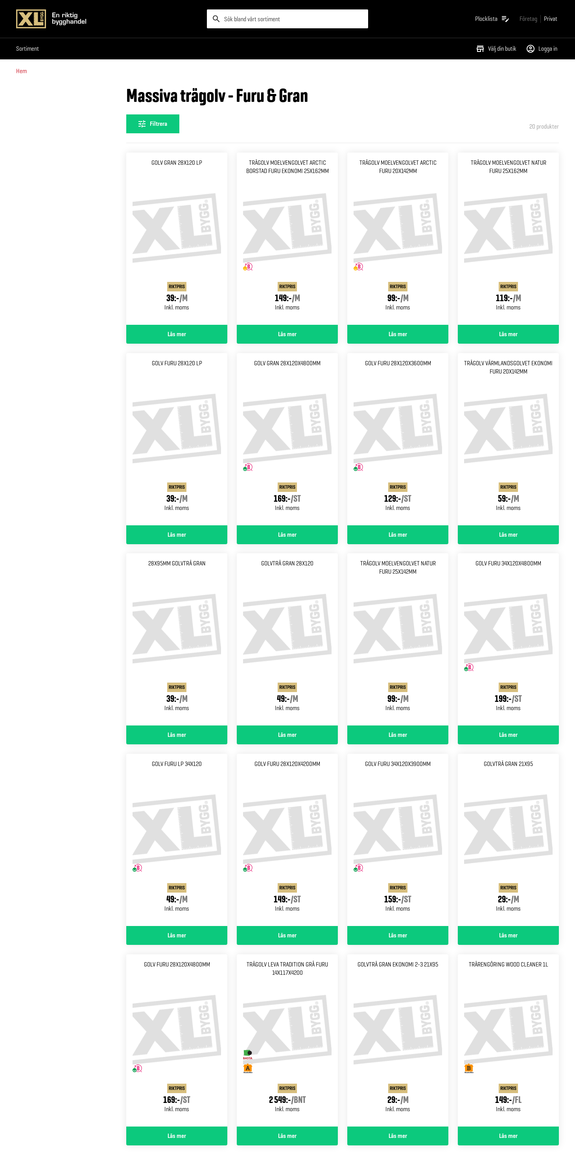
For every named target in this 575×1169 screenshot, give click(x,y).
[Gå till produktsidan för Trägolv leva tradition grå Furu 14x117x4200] (287, 1040)
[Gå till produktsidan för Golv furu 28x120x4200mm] (287, 840)
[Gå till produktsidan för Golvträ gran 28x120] (287, 639)
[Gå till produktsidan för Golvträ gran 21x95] (508, 840)
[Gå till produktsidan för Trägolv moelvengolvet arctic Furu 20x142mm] (397, 239)
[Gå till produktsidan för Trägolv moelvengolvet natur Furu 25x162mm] (508, 239)
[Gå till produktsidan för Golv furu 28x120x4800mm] (176, 1040)
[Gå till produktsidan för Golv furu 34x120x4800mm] (508, 639)
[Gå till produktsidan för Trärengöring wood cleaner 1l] (508, 1040)
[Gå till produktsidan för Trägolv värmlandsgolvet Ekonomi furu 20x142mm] (508, 439)
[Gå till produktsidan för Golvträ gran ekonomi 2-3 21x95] (397, 1040)
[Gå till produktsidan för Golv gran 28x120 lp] (176, 239)
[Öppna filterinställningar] (152, 123)
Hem (21, 71)
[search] (287, 18)
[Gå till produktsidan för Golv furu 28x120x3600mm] (397, 439)
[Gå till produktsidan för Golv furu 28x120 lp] (176, 439)
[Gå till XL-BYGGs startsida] (108, 18)
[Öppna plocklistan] (492, 18)
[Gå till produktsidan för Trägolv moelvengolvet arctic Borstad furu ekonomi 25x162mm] (287, 239)
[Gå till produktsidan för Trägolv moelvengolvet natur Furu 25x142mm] (397, 639)
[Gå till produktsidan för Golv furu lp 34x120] (176, 840)
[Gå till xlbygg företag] (528, 19)
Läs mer (177, 334)
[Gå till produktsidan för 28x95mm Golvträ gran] (176, 639)
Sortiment (27, 48)
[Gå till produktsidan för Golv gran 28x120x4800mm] (287, 439)
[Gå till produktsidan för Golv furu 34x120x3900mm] (397, 840)
